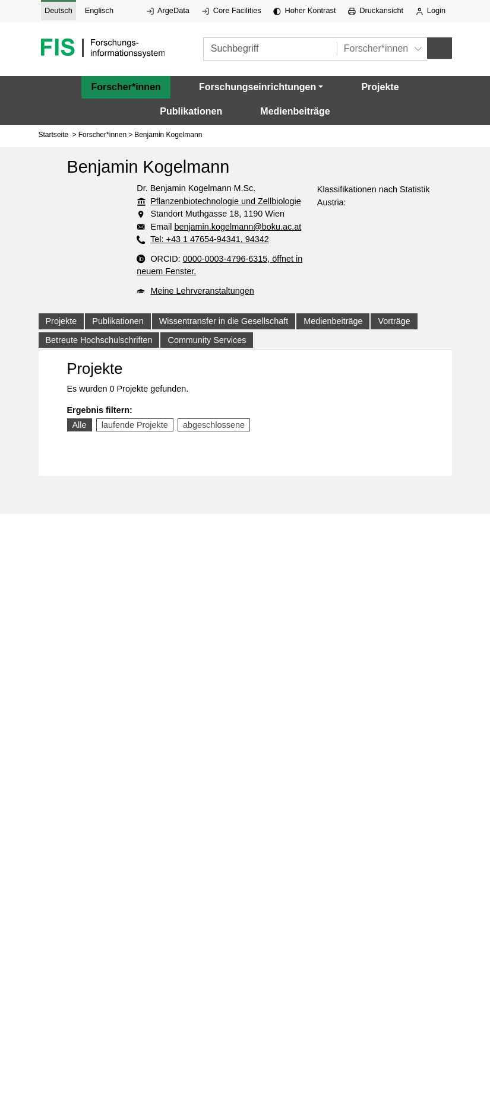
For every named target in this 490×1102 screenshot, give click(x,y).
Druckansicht (375, 10)
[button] (261, 87)
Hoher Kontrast (304, 10)
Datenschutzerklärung (254, 724)
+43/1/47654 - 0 (254, 673)
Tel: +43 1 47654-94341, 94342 (209, 239)
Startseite (54, 135)
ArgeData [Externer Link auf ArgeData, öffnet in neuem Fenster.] (168, 10)
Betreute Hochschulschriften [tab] (99, 340)
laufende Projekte (135, 425)
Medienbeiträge (295, 111)
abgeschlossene (214, 425)
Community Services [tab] (206, 340)
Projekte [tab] (61, 321)
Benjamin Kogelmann (168, 135)
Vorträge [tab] (394, 321)
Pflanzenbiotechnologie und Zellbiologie (225, 201)
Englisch (99, 10)
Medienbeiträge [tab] (333, 321)
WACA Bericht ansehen (254, 794)
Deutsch (58, 10)
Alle (79, 425)
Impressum (254, 707)
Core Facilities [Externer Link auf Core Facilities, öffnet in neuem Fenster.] (231, 10)
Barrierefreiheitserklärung (255, 777)
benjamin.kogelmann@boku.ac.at (237, 226)
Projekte (380, 87)
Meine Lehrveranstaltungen (202, 291)
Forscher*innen (125, 87)
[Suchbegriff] (270, 49)
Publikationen (191, 111)
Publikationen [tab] (117, 321)
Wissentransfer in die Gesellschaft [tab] (224, 321)
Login (430, 10)
